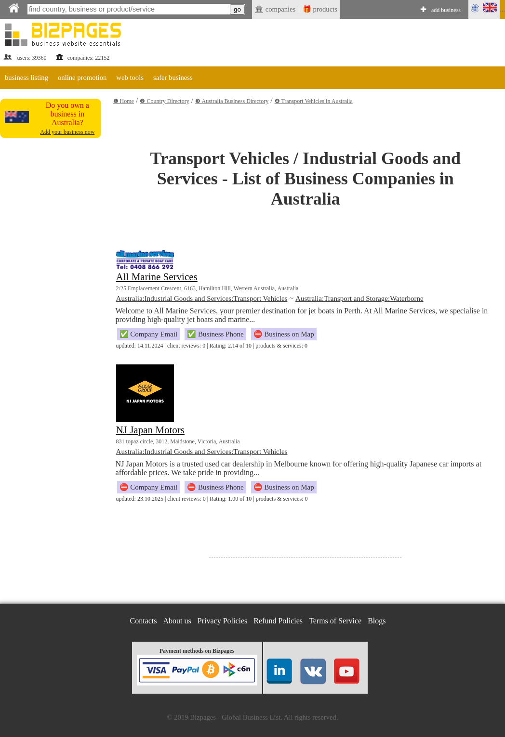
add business (446, 10)
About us (177, 621)
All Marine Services (157, 277)
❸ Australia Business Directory (231, 101)
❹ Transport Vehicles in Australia (314, 101)
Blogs (376, 621)
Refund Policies (278, 621)
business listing (26, 77)
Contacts (143, 621)
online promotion (82, 77)
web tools (130, 77)
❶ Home (123, 101)
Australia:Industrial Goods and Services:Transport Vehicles (202, 298)
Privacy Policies (223, 621)
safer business (173, 77)
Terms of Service (335, 621)
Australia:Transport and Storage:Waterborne (359, 298)
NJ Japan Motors (150, 430)
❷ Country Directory (164, 101)
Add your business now (67, 132)
